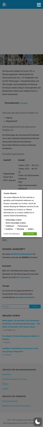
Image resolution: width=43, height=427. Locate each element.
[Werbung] (16, 229)
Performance (23, 226)
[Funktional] (4, 226)
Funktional (10, 226)
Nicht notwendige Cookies (16, 223)
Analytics (9, 229)
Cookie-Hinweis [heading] (10, 193)
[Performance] (16, 226)
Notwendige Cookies (14, 220)
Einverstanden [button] (30, 234)
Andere (30, 229)
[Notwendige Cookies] (4, 220)
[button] (39, 5)
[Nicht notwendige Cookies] (4, 223)
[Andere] (27, 229)
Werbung (20, 229)
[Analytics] (4, 229)
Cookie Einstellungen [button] (12, 234)
